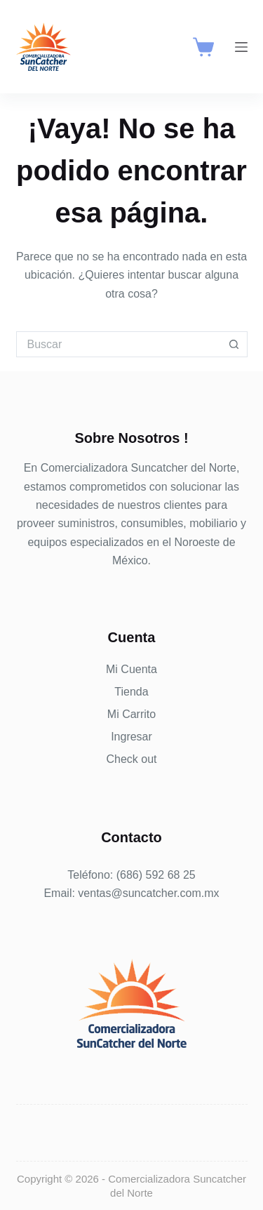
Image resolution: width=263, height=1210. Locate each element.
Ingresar (131, 737)
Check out (131, 759)
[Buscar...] (119, 344)
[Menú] (241, 47)
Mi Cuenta (131, 669)
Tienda (131, 692)
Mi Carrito (131, 714)
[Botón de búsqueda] (235, 344)
